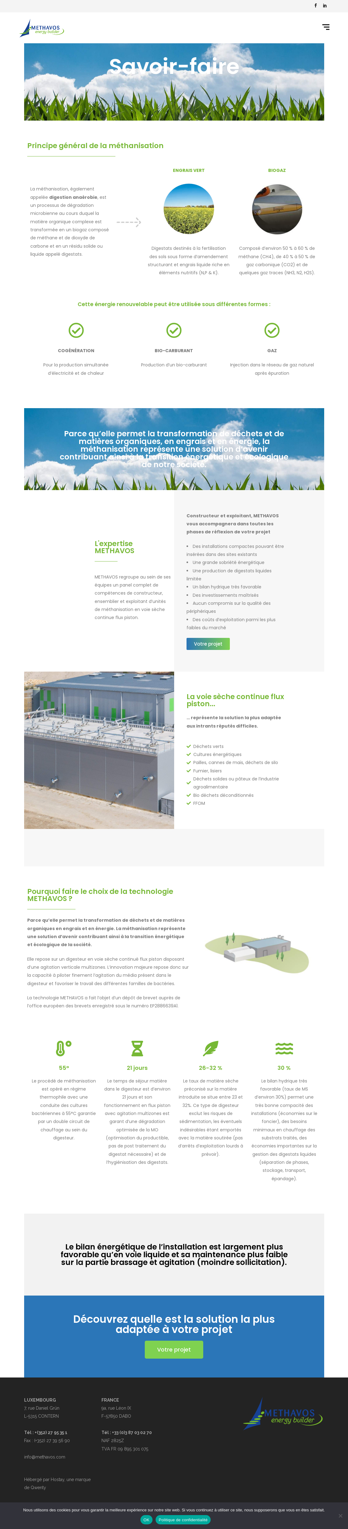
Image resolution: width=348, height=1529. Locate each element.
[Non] (340, 1516)
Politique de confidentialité (183, 1520)
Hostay (57, 1479)
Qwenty (38, 1487)
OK (146, 1520)
